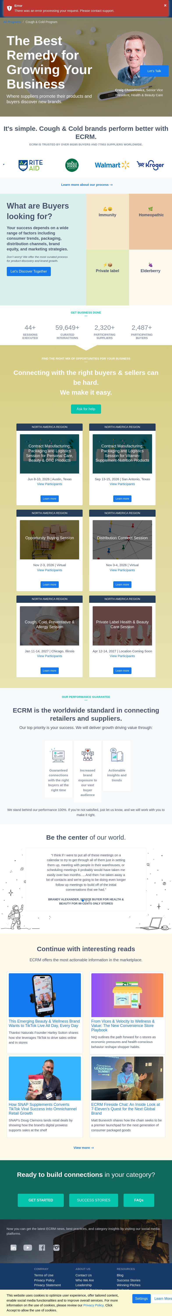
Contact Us (84, 1275)
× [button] (165, 5)
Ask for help (86, 409)
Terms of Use (43, 1275)
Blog (120, 1275)
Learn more (49, 498)
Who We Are (85, 1280)
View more (86, 1147)
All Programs (12, 22)
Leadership (84, 1285)
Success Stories (128, 1280)
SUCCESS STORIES (93, 1200)
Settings (141, 1298)
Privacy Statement (47, 1285)
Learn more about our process (89, 184)
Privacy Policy (44, 1280)
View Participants (49, 484)
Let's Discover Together (29, 271)
